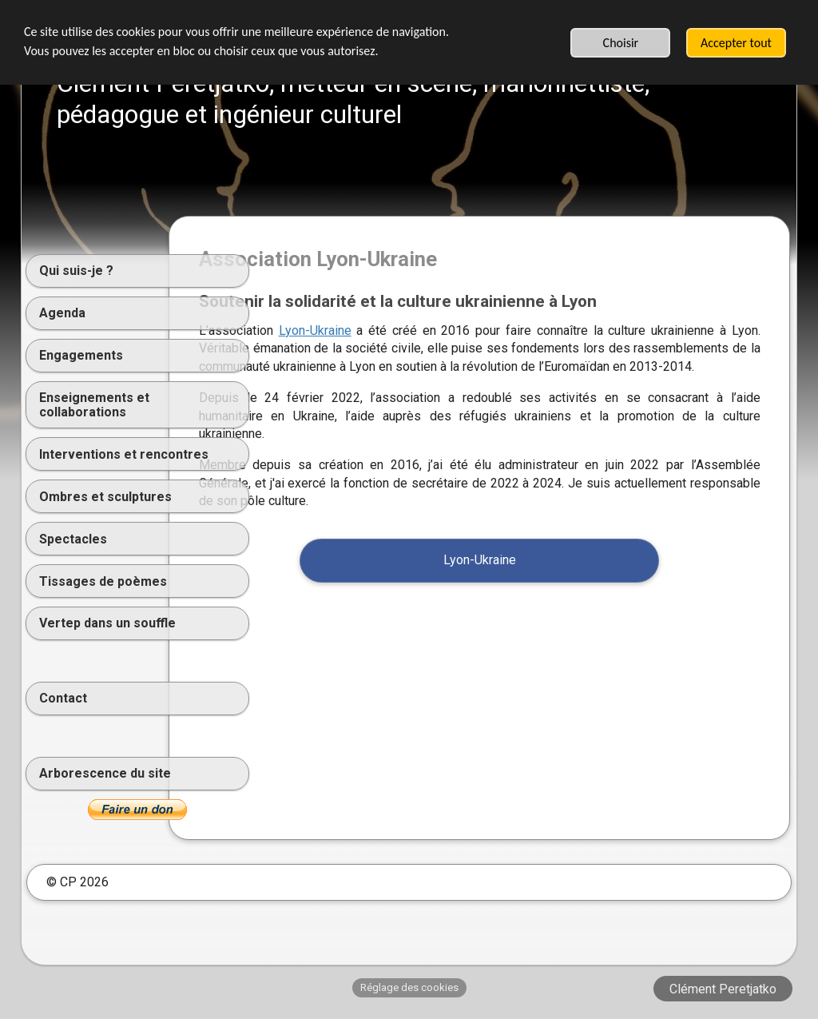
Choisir (621, 42)
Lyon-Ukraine (402, 330)
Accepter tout (736, 42)
